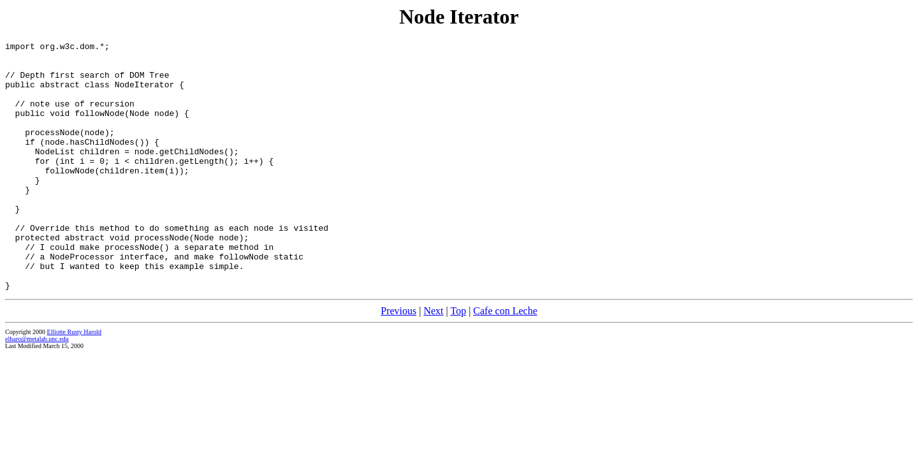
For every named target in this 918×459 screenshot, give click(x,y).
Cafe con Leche (505, 360)
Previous (398, 360)
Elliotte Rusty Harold (74, 381)
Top (458, 360)
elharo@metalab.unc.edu (37, 388)
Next (433, 360)
